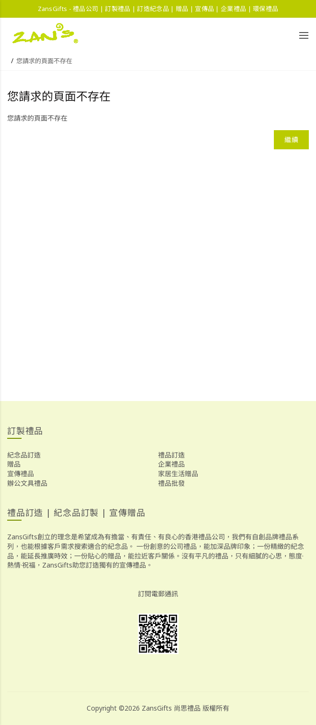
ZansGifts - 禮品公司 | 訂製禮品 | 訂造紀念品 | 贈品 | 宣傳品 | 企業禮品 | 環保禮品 (158, 8)
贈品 (14, 463)
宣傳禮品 (20, 473)
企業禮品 (171, 463)
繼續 (291, 139)
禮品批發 (171, 483)
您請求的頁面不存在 (44, 60)
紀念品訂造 (24, 454)
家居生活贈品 (178, 473)
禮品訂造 (171, 454)
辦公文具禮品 (27, 483)
